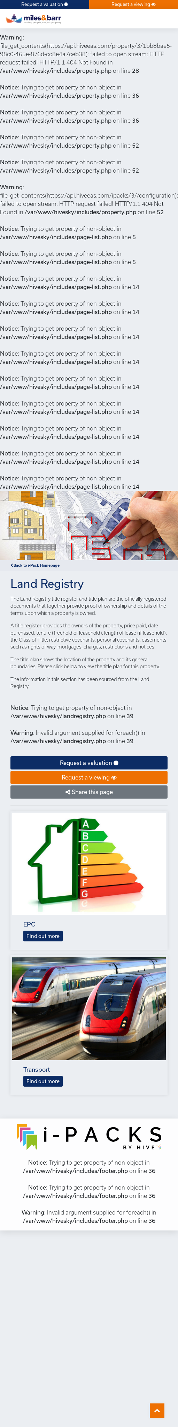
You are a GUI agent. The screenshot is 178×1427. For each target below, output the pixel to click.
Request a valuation (44, 4)
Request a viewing (133, 4)
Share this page (89, 792)
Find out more (43, 936)
